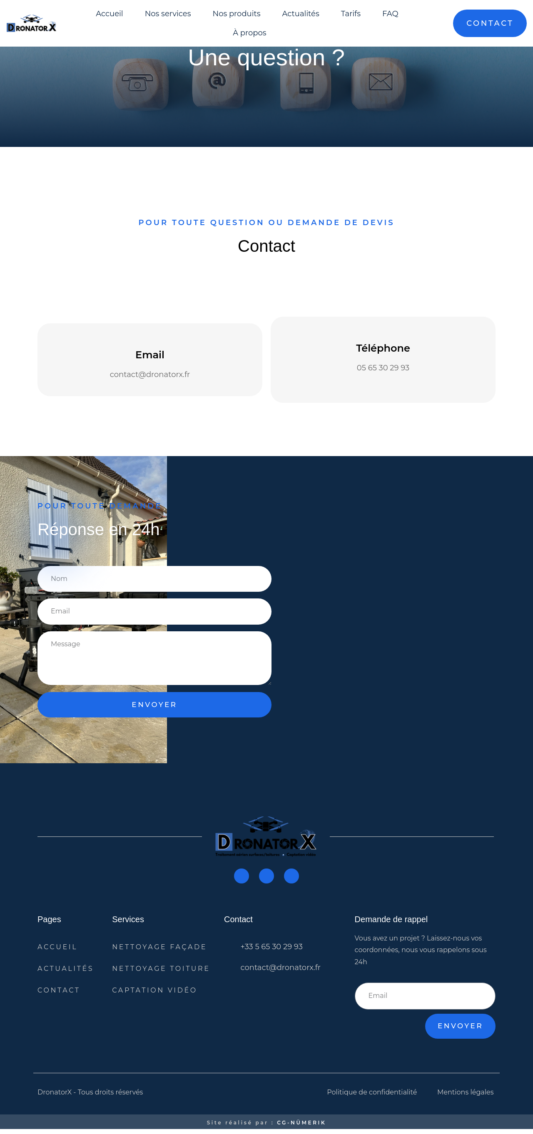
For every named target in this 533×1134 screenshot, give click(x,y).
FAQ (390, 13)
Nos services (168, 13)
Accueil (109, 13)
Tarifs (351, 13)
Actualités (300, 13)
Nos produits (237, 13)
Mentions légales (465, 1097)
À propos (249, 32)
